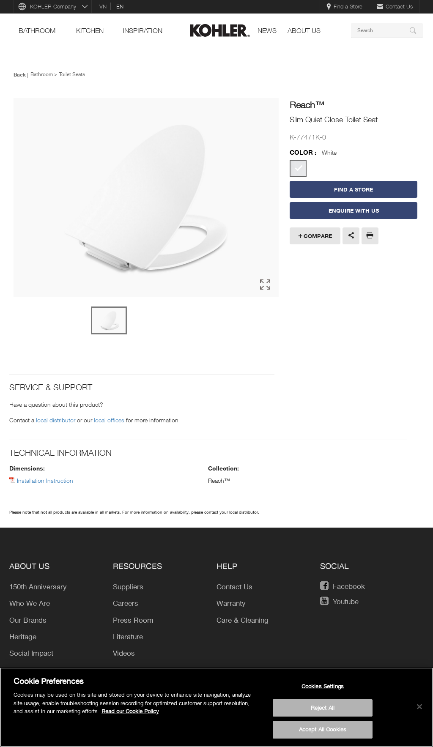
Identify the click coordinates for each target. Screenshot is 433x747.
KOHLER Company (53, 6)
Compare (318, 236)
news (267, 30)
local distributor (55, 420)
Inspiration (142, 30)
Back (20, 74)
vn (103, 6)
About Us (304, 30)
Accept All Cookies (322, 729)
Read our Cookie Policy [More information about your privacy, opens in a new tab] (130, 711)
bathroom (37, 30)
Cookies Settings (322, 686)
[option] (146, 198)
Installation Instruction (45, 480)
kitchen (90, 30)
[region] (216, 707)
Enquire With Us (354, 210)
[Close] (419, 707)
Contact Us (395, 6)
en (119, 6)
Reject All (322, 707)
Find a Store (344, 6)
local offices (109, 420)
